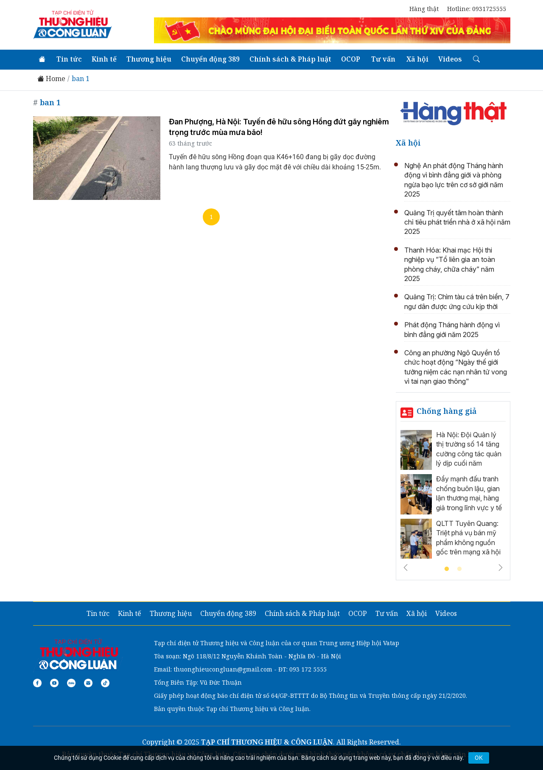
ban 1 (81, 79)
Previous (405, 567)
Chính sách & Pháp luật (290, 59)
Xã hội (417, 59)
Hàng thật (424, 9)
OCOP (350, 59)
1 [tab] (446, 569)
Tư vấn (383, 59)
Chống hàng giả (447, 411)
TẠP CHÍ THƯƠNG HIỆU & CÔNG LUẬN (267, 742)
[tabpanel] (453, 496)
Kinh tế (104, 59)
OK (479, 757)
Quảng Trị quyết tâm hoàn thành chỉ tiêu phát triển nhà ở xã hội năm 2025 (457, 222)
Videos (450, 59)
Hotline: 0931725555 (476, 9)
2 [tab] (459, 569)
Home (51, 79)
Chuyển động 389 (210, 59)
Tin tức (69, 59)
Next (500, 567)
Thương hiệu (148, 59)
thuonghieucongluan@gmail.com (223, 669)
